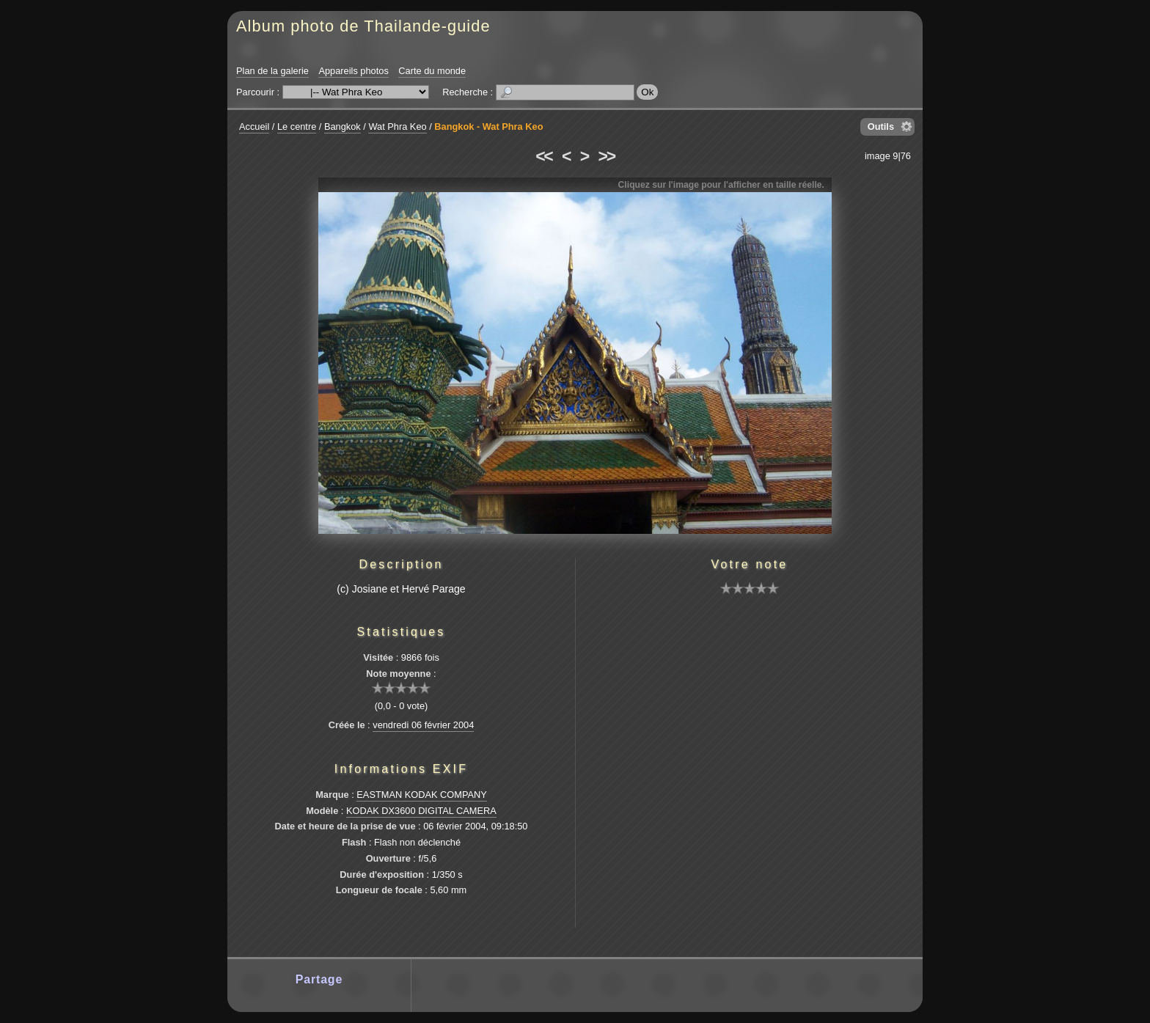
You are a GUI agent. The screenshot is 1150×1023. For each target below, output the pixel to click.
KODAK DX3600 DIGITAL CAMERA (421, 810)
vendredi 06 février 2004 (423, 724)
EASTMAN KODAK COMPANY (421, 794)
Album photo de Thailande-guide (363, 26)
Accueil (254, 126)
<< (543, 156)
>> (606, 156)
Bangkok (342, 126)
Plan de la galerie (272, 70)
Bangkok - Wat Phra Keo (488, 126)
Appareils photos (353, 70)
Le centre (296, 126)
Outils (881, 126)
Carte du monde (432, 70)
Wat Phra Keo (397, 126)
